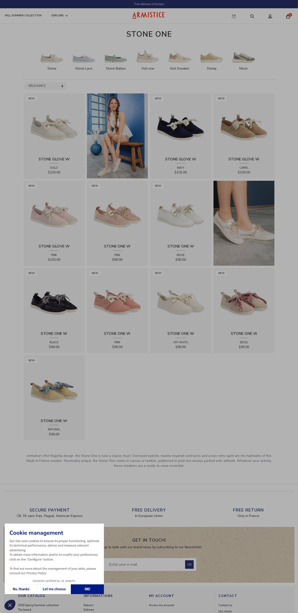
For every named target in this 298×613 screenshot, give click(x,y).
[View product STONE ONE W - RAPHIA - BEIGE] (243, 298)
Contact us (225, 605)
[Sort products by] (45, 86)
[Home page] (149, 15)
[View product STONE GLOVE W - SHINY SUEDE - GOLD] (54, 124)
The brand (24, 610)
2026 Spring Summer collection (38, 605)
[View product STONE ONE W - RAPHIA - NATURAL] (54, 386)
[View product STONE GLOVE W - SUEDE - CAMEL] (243, 124)
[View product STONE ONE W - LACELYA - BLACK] (54, 298)
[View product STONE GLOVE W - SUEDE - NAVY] (180, 124)
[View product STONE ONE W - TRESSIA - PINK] (117, 298)
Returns (89, 605)
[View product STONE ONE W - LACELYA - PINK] (117, 211)
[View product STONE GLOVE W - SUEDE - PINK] (54, 211)
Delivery (89, 610)
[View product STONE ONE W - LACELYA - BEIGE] (180, 211)
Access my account (161, 605)
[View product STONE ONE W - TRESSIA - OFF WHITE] (180, 298)
